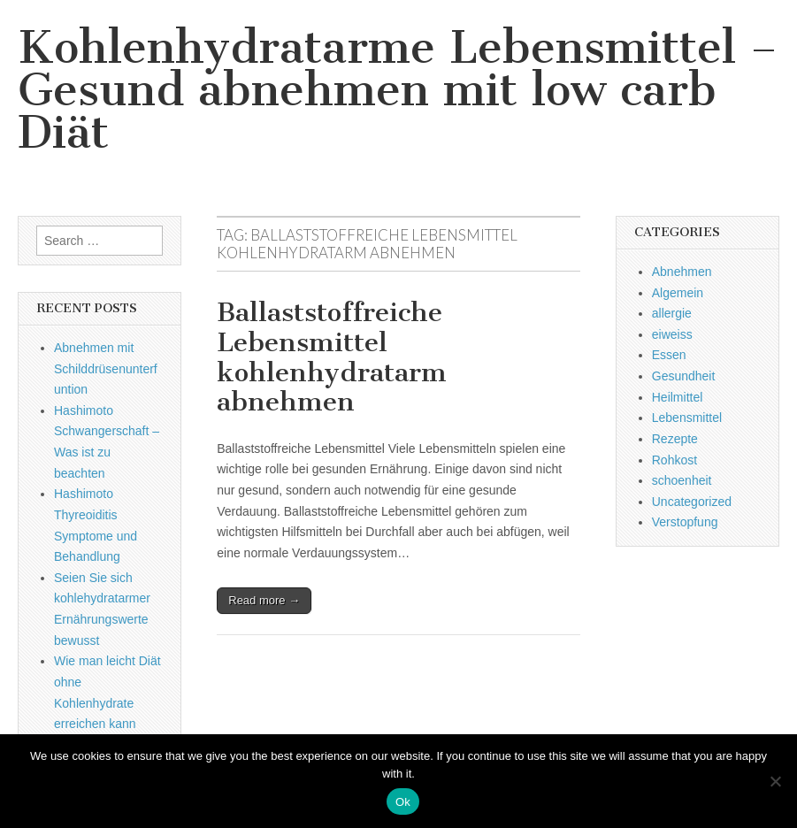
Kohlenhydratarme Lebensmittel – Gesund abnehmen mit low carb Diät (398, 89)
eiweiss (672, 334)
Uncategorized (692, 501)
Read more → (264, 600)
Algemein (677, 293)
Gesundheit (684, 376)
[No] (775, 781)
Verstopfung (685, 522)
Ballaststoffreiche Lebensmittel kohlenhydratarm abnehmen (332, 357)
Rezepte (675, 439)
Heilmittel (677, 397)
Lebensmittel (687, 417)
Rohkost (674, 460)
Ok (402, 802)
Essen (669, 355)
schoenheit (682, 480)
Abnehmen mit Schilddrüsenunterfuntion (105, 368)
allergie (672, 313)
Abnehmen (682, 271)
